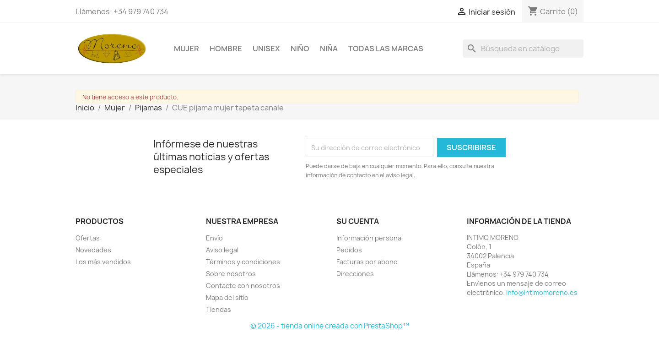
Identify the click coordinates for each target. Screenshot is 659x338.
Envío (214, 238)
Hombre (226, 49)
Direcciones (355, 273)
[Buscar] (523, 48)
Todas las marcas (385, 49)
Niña (329, 49)
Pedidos (349, 249)
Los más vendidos (103, 261)
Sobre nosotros (231, 273)
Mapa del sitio (227, 297)
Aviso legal (222, 249)
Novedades (93, 249)
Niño (300, 49)
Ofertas (88, 238)
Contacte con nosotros (243, 285)
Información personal (369, 238)
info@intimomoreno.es (542, 292)
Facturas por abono (367, 261)
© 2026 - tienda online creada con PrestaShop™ (329, 326)
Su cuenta (357, 221)
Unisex (266, 49)
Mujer (186, 49)
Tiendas (218, 309)
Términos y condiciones (243, 261)
